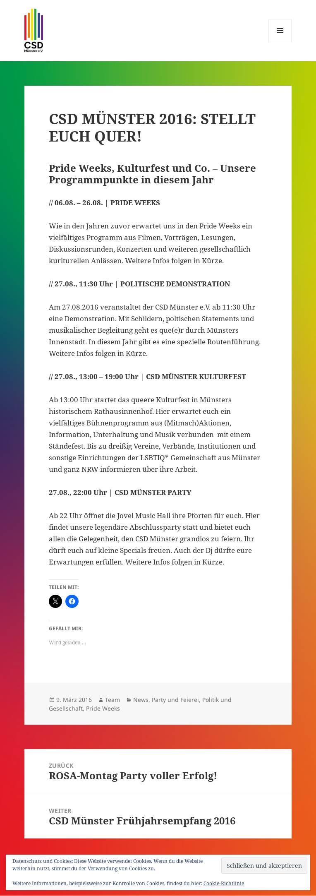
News (140, 700)
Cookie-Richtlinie (223, 883)
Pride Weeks (103, 708)
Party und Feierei (175, 700)
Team (112, 700)
